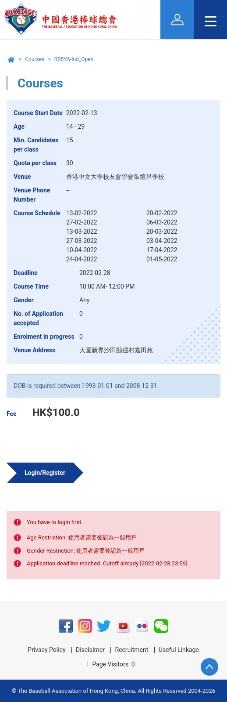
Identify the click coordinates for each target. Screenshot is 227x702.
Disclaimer (90, 650)
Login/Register (45, 472)
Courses (34, 59)
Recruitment (131, 650)
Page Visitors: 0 (113, 664)
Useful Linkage (179, 650)
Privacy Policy (46, 650)
